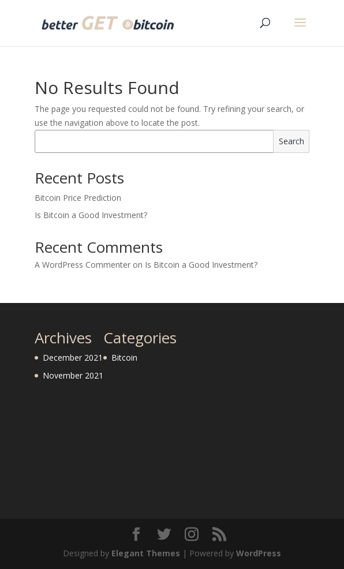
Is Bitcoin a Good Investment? (91, 214)
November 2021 (73, 375)
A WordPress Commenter (82, 264)
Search (291, 141)
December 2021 (73, 357)
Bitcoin (124, 357)
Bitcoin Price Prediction (78, 197)
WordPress (258, 553)
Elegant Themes (145, 553)
